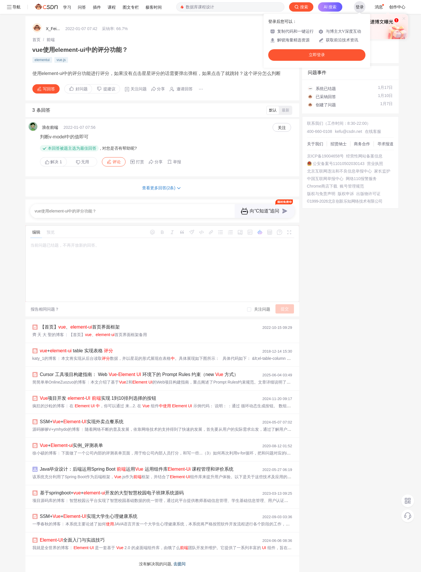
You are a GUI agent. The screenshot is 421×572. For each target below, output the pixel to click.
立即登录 (317, 55)
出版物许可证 (368, 193)
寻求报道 (385, 144)
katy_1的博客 (44, 358)
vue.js (61, 60)
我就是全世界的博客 (50, 547)
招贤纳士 (338, 144)
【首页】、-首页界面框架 (80, 326)
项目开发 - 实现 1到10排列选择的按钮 (98, 398)
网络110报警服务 (361, 178)
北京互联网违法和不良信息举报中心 (339, 171)
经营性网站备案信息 (364, 156)
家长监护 (382, 171)
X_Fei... (53, 28)
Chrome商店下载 (322, 186)
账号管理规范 (352, 186)
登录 (360, 7)
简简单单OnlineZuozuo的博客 (59, 382)
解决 (53, 162)
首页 (36, 39)
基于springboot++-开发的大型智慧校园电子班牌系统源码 (112, 492)
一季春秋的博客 (46, 524)
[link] (36, 39)
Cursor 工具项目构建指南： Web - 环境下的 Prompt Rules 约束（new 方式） (139, 374)
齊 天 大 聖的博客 (48, 334)
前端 (51, 39)
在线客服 (373, 131)
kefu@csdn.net (348, 131)
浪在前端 (50, 127)
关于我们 (315, 144)
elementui (42, 60)
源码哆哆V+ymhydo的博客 (56, 429)
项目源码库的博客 (48, 500)
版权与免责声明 (321, 193)
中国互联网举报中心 (325, 178)
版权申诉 (346, 193)
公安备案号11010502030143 (339, 163)
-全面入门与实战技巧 (72, 540)
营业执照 (375, 163)
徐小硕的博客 (44, 453)
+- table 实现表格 (76, 350)
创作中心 (397, 7)
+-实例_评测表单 (71, 445)
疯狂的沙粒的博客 (48, 406)
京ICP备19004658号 (325, 156)
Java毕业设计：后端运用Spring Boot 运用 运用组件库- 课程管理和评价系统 (137, 469)
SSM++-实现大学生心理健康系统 (88, 516)
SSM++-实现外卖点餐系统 (82, 421)
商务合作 (362, 144)
